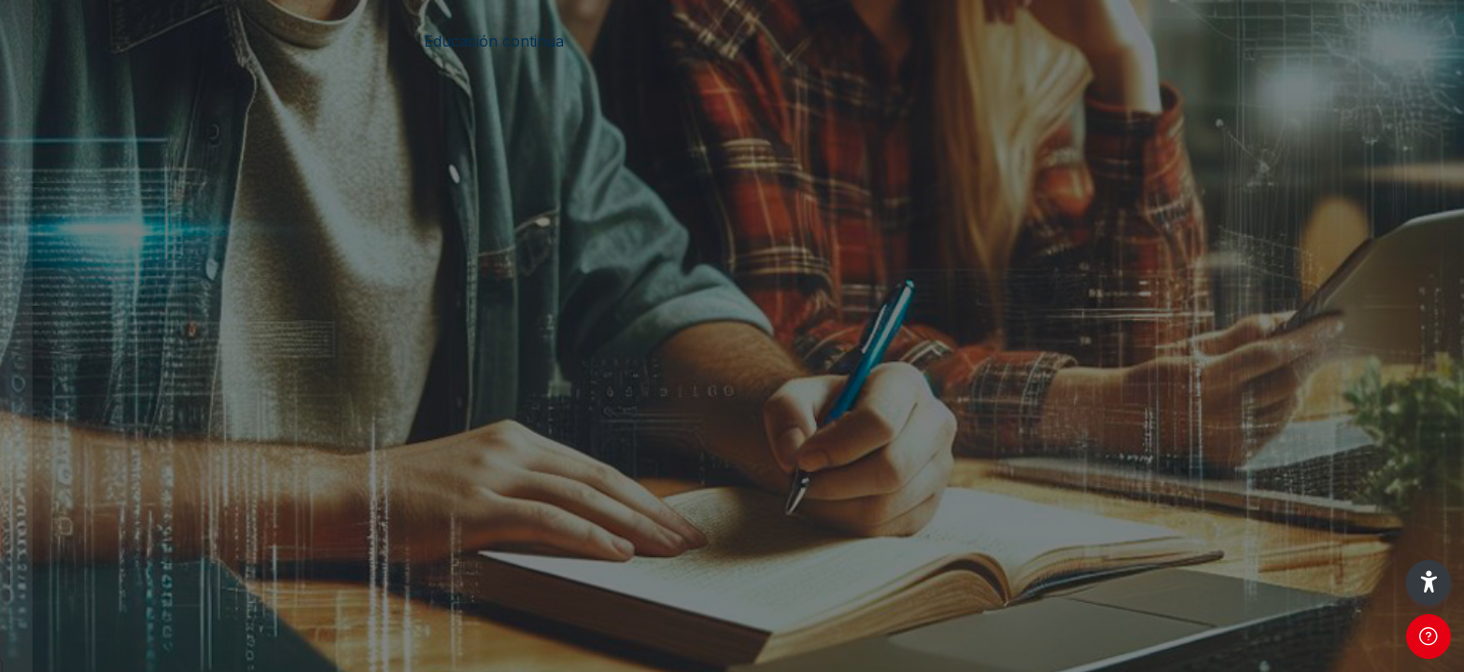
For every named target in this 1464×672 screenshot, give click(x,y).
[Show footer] (1428, 636)
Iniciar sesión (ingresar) (197, 538)
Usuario (55, 300)
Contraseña (69, 394)
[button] (1428, 582)
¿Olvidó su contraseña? (298, 485)
